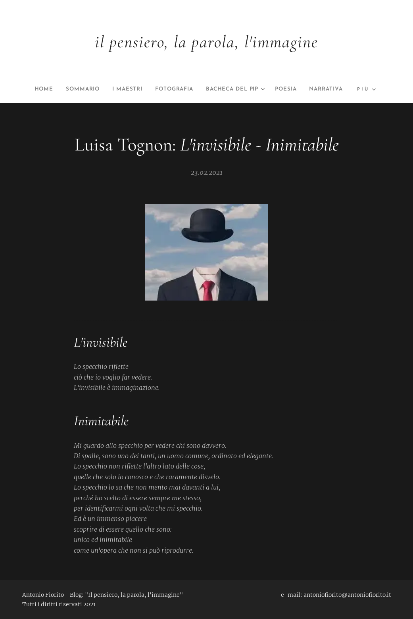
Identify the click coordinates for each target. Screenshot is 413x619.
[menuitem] (53, 89)
